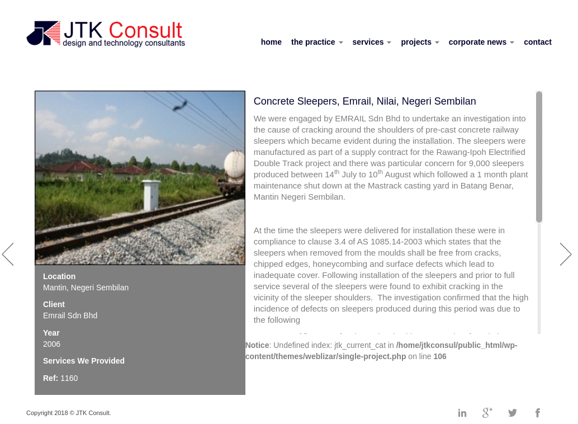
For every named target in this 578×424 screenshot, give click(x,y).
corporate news (481, 41)
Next (568, 248)
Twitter (512, 413)
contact (538, 41)
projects (420, 41)
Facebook (538, 413)
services (372, 41)
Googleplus (487, 413)
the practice (317, 41)
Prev (9, 248)
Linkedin (462, 413)
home (271, 41)
